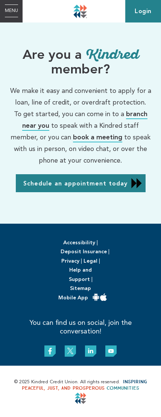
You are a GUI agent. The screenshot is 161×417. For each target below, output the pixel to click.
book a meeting (97, 138)
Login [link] (143, 12)
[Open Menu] (11, 11)
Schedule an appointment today (75, 184)
